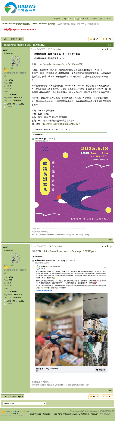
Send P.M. (11, 104)
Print (110, 45)
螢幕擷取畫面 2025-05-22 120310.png (50, 260)
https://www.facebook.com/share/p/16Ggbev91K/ (60, 64)
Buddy (21, 104)
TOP (110, 240)
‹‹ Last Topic (7, 39)
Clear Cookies (35, 414)
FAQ (109, 19)
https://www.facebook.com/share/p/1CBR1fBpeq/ (70, 251)
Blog (71, 19)
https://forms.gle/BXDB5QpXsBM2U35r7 (61, 124)
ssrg (5, 50)
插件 (101, 19)
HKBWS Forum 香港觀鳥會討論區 (16, 24)
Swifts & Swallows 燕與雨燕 (43, 24)
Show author (56, 49)
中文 (77, 19)
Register (57, 19)
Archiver (94, 414)
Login (65, 19)
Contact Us (47, 414)
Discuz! (17, 411)
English (94, 19)
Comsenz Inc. (14, 413)
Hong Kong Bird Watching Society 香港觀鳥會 (71, 414)
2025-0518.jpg (40, 139)
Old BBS (84, 19)
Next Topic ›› (18, 39)
